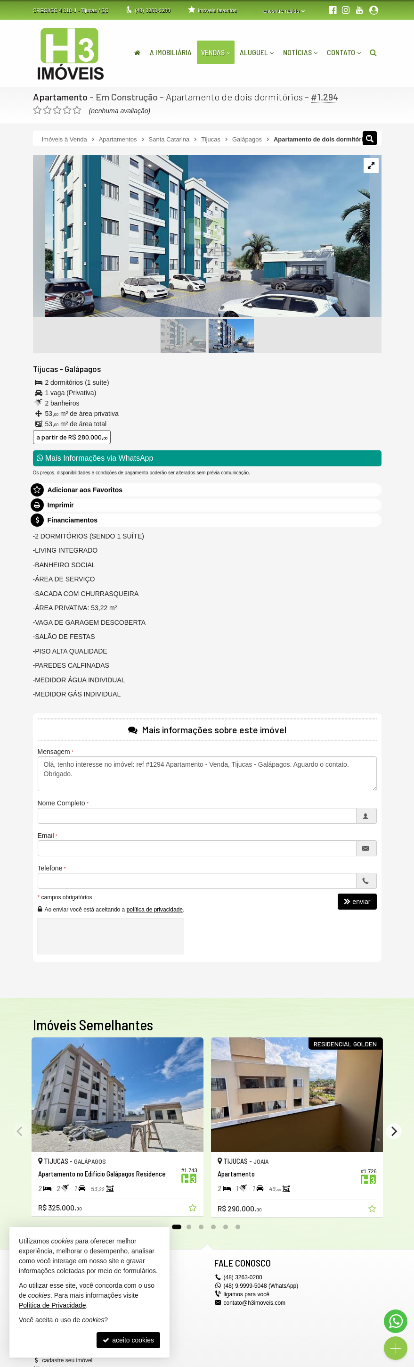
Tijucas (45, 368)
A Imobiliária (171, 52)
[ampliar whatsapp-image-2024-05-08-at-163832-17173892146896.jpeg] (201, 236)
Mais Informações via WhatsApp (95, 458)
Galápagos (83, 368)
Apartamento (60, 96)
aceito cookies (128, 1340)
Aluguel (257, 52)
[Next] (394, 1131)
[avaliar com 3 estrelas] (57, 110)
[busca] (373, 52)
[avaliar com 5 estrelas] (77, 110)
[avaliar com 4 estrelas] (67, 110)
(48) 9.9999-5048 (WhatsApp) (261, 1286)
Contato (344, 52)
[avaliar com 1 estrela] (37, 110)
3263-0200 (152, 10)
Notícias (300, 52)
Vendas (215, 52)
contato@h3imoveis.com (255, 1303)
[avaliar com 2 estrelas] (47, 110)
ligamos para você (246, 1294)
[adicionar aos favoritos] (193, 1209)
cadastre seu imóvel (67, 1360)
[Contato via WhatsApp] (395, 1321)
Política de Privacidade (52, 1305)
